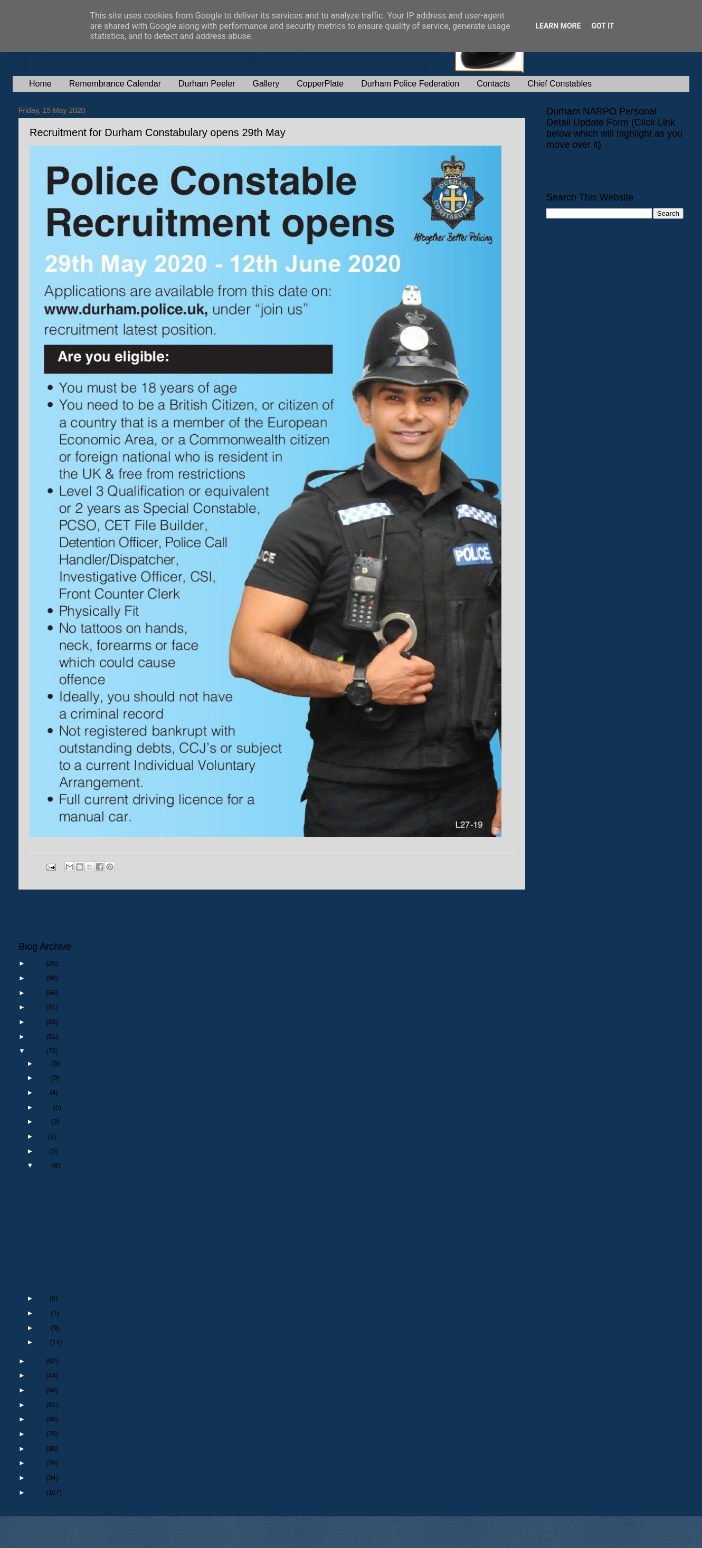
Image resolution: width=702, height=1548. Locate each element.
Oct (43, 1092)
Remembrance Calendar (115, 83)
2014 (37, 1434)
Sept (45, 1107)
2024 (37, 993)
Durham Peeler (206, 83)
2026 (37, 963)
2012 (37, 1463)
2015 (37, 1419)
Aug (44, 1121)
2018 (37, 1375)
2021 (37, 1036)
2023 (37, 1007)
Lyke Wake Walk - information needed (92, 1265)
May (44, 1165)
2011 (37, 1478)
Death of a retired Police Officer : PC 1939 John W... (113, 1280)
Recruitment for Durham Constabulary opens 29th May (117, 1177)
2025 (37, 978)
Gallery (266, 83)
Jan (43, 1342)
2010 (37, 1492)
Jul (42, 1136)
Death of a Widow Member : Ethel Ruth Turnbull (107, 1251)
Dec (44, 1063)
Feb (44, 1328)
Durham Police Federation (410, 83)
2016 (37, 1405)
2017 (37, 1390)
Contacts (493, 83)
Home (40, 83)
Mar (44, 1313)
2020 (37, 1051)
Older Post (502, 909)
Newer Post (43, 909)
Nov (44, 1078)
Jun (43, 1151)
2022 (37, 1022)
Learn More (558, 26)
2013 (37, 1449)
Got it (602, 26)
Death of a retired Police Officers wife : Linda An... (110, 1192)
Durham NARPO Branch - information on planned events (120, 1236)
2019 (37, 1361)
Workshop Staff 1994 (67, 1221)
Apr (43, 1298)
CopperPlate (320, 83)
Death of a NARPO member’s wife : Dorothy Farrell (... (117, 1207)
